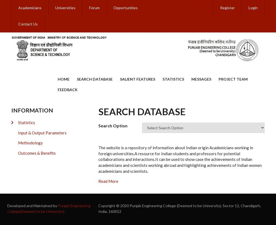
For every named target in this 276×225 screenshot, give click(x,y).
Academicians (30, 7)
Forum (94, 7)
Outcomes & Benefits (37, 153)
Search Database (95, 79)
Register (227, 7)
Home (64, 79)
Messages (201, 79)
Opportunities (125, 7)
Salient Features (137, 79)
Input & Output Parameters (42, 132)
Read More (108, 181)
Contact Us (28, 24)
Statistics (173, 79)
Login (253, 7)
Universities (65, 7)
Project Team (233, 79)
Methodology (30, 142)
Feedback (68, 89)
